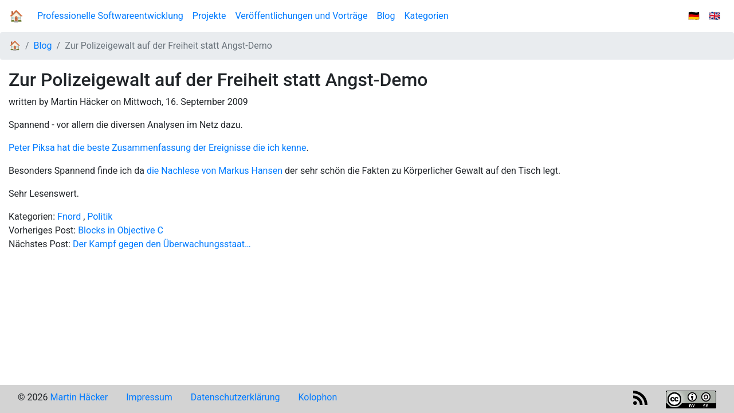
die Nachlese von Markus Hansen (214, 170)
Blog (388, 15)
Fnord (69, 216)
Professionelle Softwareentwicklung (110, 15)
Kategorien (426, 15)
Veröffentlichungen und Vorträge (301, 15)
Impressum (149, 397)
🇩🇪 (694, 15)
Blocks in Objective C (120, 230)
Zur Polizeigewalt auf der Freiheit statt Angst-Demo (168, 45)
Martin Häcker (79, 397)
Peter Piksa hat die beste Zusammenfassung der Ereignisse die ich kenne (157, 147)
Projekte (209, 15)
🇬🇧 (714, 15)
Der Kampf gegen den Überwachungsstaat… (162, 244)
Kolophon (318, 397)
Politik (99, 216)
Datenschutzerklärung (235, 397)
